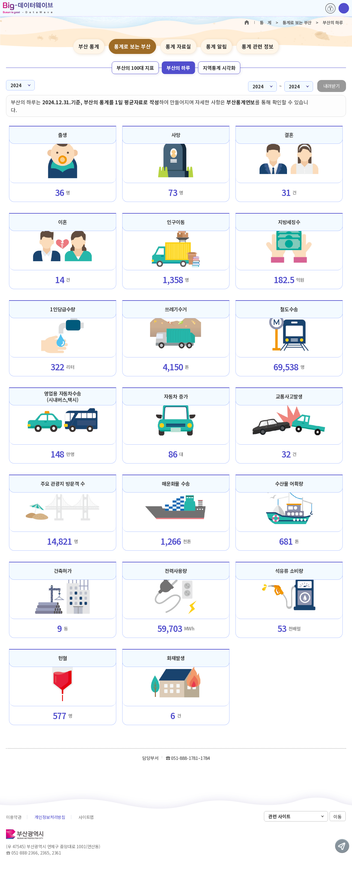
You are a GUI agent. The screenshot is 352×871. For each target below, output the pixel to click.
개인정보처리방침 (49, 817)
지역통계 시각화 (219, 67)
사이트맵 (86, 817)
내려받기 (331, 86)
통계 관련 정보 (258, 46)
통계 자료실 (178, 46)
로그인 (330, 8)
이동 (337, 816)
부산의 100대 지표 (135, 67)
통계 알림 (216, 46)
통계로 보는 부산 (132, 46)
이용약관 (13, 817)
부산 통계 (88, 46)
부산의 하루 (178, 67)
